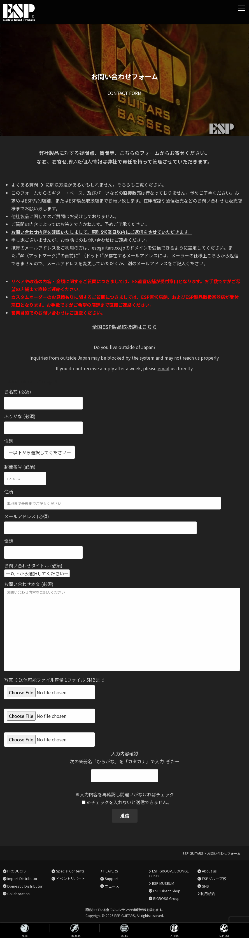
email (163, 368)
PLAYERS (110, 871)
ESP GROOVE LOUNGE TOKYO (169, 873)
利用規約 (208, 893)
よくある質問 (24, 184)
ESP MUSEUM (163, 883)
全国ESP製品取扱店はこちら (124, 326)
